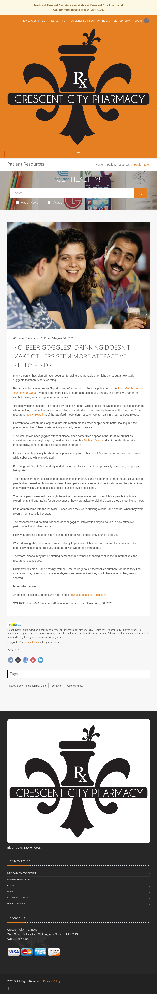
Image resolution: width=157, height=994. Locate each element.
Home (99, 164)
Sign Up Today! (122, 21)
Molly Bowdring (36, 414)
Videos (55, 202)
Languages (30, 21)
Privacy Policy (16, 903)
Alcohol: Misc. (75, 685)
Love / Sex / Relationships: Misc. (28, 685)
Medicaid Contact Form (21, 873)
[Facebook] (146, 20)
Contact (12, 885)
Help (43, 21)
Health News (27, 202)
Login (138, 21)
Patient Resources (118, 164)
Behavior (56, 685)
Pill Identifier (58, 21)
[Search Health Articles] (72, 193)
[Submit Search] (140, 193)
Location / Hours (99, 21)
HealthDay (33, 642)
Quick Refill (78, 21)
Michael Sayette (94, 440)
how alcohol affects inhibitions (88, 594)
